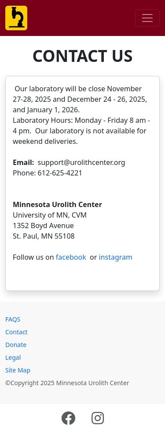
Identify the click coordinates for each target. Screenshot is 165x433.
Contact (16, 332)
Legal (13, 357)
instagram (114, 257)
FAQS (12, 319)
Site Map (17, 370)
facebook (71, 257)
